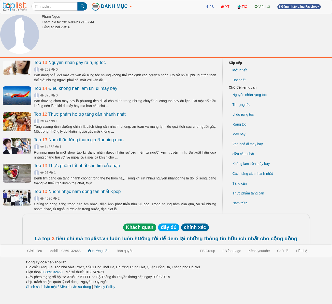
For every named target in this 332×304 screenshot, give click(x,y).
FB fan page (231, 251)
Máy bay (238, 134)
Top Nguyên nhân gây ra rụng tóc (70, 62)
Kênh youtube (259, 251)
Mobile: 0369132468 (65, 251)
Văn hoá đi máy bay (247, 144)
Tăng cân (239, 183)
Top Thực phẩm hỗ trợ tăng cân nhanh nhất (80, 114)
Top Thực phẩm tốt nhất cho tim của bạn (77, 165)
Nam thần (239, 203)
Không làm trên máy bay (251, 164)
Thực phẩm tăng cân (248, 193)
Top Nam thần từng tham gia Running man (79, 139)
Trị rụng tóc (241, 105)
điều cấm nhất (243, 154)
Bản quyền (125, 251)
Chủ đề (283, 251)
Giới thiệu (34, 251)
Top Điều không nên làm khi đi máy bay (75, 88)
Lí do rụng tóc (243, 114)
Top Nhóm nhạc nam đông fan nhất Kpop (77, 191)
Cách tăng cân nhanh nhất (252, 174)
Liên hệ (301, 251)
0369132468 (53, 272)
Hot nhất (238, 80)
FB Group (207, 251)
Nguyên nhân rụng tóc (249, 95)
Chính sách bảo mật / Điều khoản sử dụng (58, 287)
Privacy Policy (104, 287)
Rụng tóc (239, 124)
